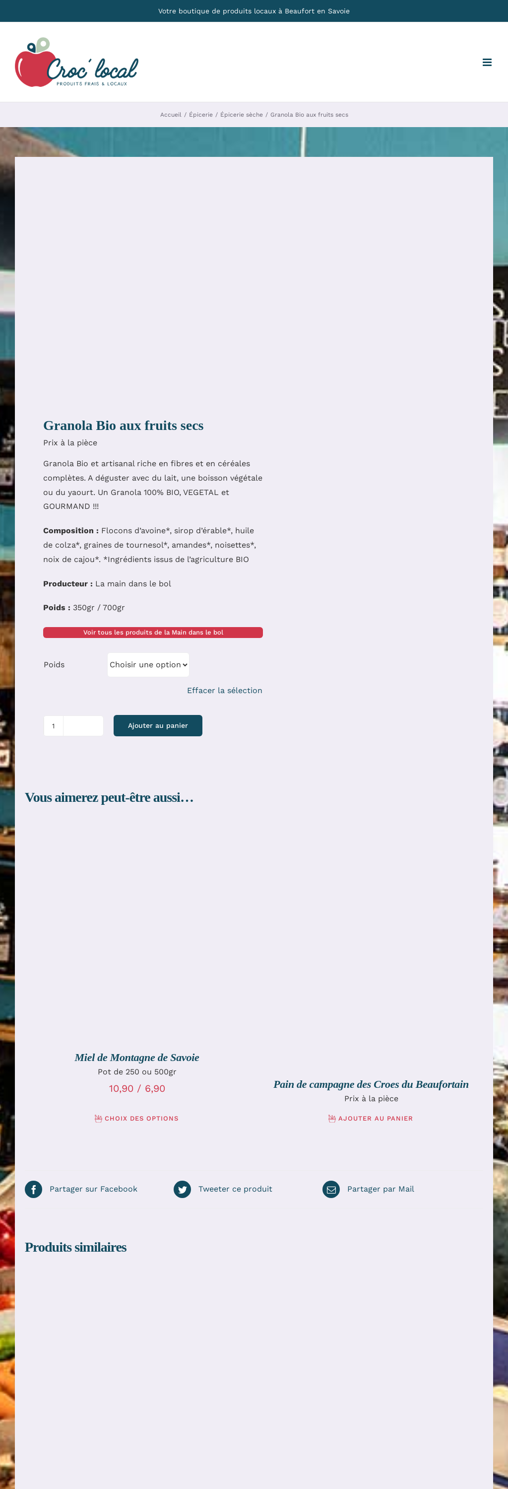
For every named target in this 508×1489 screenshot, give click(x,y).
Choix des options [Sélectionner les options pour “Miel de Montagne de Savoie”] (142, 1118)
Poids (54, 664)
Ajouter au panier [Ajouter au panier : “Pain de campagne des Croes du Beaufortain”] (375, 1118)
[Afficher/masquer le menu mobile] (488, 62)
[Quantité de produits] (54, 726)
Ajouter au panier (158, 725)
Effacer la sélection (224, 690)
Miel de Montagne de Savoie (136, 1057)
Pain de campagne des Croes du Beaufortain (371, 1084)
